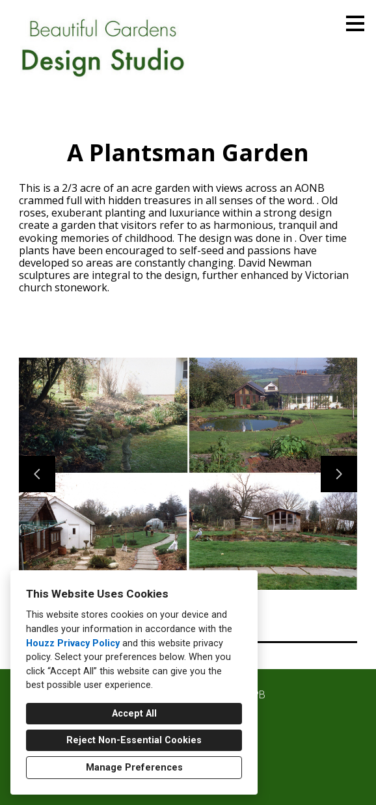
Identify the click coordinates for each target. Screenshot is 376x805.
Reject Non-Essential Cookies (134, 740)
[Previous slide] (37, 474)
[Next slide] (339, 474)
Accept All (134, 713)
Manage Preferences (134, 767)
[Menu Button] (355, 23)
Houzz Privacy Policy (73, 643)
